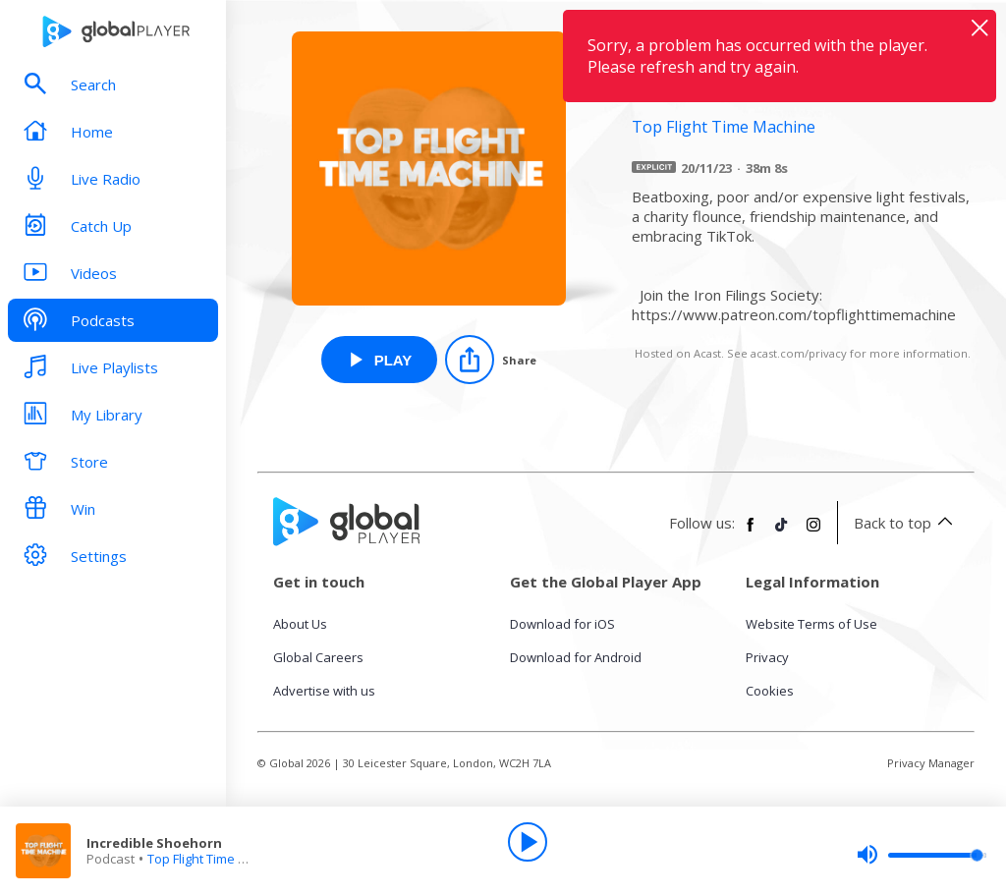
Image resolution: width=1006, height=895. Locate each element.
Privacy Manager (931, 762)
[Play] (527, 842)
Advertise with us (324, 690)
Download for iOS (562, 624)
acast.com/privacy (799, 353)
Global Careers (318, 657)
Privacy (767, 657)
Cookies (770, 690)
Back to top (906, 522)
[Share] (490, 359)
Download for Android (576, 657)
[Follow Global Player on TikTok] (782, 532)
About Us (300, 624)
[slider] (921, 854)
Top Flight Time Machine (218, 858)
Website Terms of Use (811, 624)
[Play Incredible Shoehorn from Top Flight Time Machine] (379, 359)
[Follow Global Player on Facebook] (750, 532)
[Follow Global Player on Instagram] (813, 532)
